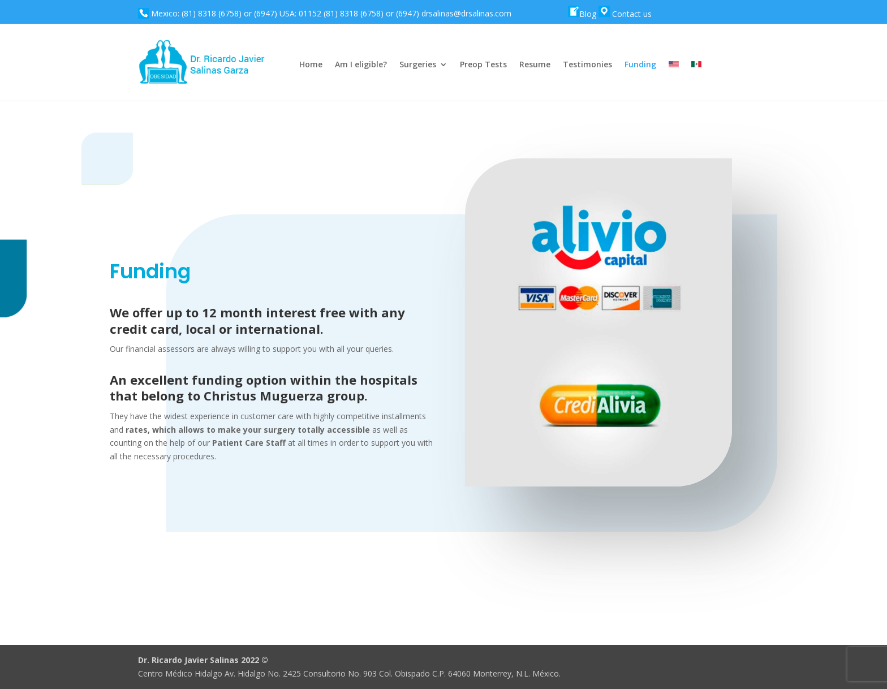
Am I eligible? (361, 65)
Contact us (625, 13)
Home (310, 65)
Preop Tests (483, 65)
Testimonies (587, 65)
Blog (582, 13)
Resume (534, 65)
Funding (640, 65)
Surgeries (417, 65)
